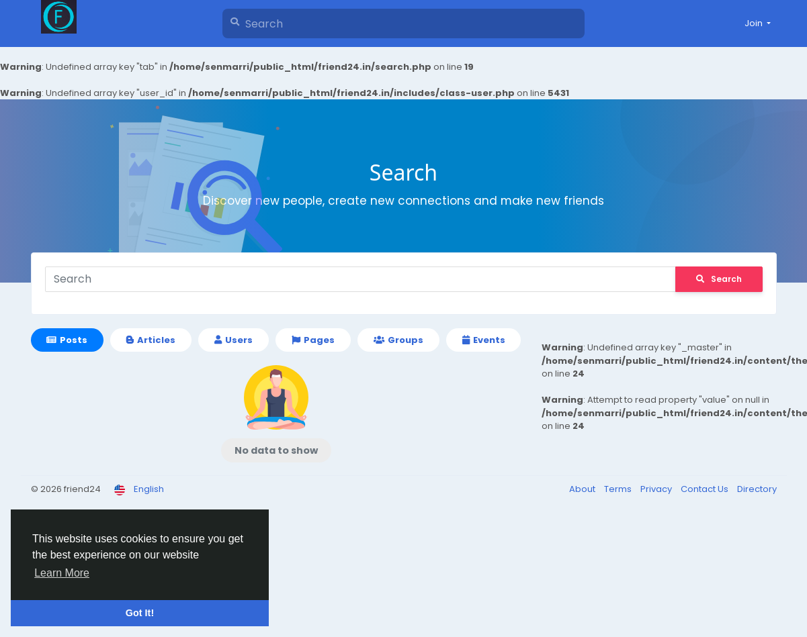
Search (719, 279)
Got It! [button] (140, 612)
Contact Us (705, 489)
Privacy (657, 489)
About (583, 489)
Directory (757, 489)
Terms (619, 489)
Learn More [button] (61, 573)
